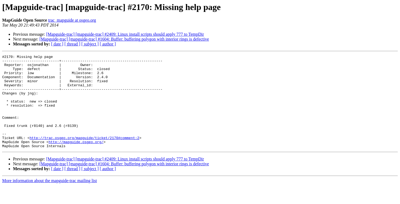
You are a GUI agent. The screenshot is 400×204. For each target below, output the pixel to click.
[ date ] (57, 44)
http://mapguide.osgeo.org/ (76, 159)
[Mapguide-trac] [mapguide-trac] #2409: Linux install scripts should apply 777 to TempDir (125, 34)
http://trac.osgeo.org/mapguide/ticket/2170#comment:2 (84, 154)
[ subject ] (90, 44)
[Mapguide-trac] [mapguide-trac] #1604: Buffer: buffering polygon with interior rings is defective (124, 39)
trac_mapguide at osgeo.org (72, 20)
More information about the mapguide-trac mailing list (49, 199)
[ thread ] (72, 44)
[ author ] (108, 44)
